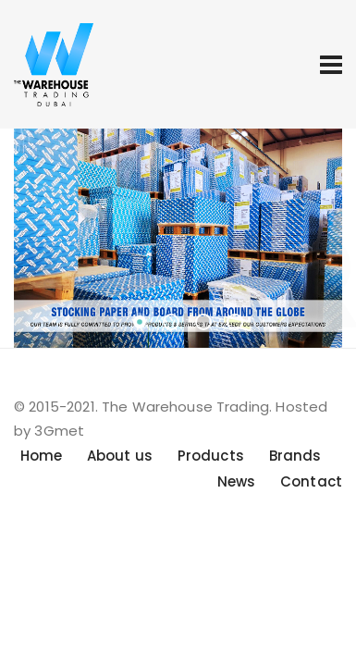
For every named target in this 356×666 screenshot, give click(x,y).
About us (120, 455)
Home (41, 455)
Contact (311, 481)
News (236, 481)
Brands (295, 455)
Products (211, 455)
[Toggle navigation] (331, 65)
